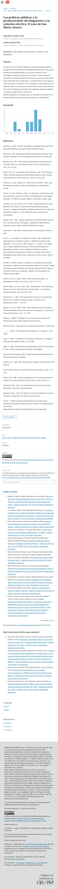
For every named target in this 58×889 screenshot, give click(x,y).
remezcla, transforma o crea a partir (31, 863)
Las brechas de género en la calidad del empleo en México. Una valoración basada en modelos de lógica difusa (31, 513)
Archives (13, 8)
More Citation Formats (11, 482)
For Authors (7, 727)
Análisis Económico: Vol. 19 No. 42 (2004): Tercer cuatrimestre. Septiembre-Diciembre (31, 546)
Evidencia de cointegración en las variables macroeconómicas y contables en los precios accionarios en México (30, 673)
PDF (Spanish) (10, 417)
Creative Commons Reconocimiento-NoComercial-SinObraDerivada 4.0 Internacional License (25, 819)
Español (6, 710)
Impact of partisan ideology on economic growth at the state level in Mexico (29, 524)
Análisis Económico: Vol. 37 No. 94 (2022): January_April (28, 585)
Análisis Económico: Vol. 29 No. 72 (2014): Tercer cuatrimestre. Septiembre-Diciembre (31, 645)
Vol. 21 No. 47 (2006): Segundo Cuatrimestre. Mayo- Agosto (22, 11)
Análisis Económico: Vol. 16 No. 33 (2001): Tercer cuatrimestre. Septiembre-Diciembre (30, 689)
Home (5, 8)
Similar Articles (10, 491)
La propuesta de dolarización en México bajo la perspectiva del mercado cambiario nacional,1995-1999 (30, 684)
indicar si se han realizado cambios (36, 846)
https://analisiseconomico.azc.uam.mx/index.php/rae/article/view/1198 (26, 477)
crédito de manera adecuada (36, 844)
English (6, 706)
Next (50, 620)
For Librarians (7, 730)
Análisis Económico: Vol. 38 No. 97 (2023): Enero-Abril (34, 527)
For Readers (7, 723)
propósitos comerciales (16, 859)
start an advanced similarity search (27, 625)
